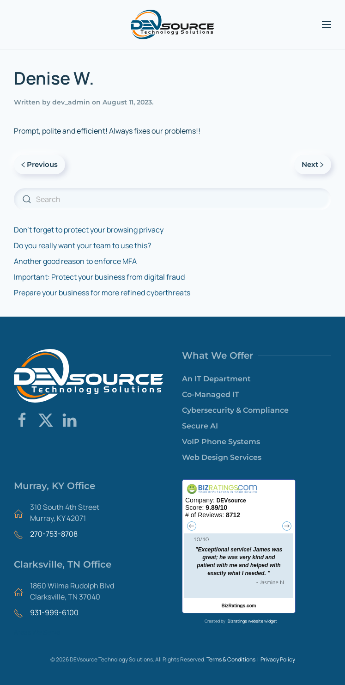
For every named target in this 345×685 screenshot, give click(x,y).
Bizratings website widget (252, 621)
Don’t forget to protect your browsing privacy (88, 230)
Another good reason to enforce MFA (75, 261)
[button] (326, 24)
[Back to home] (172, 24)
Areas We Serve (37, 632)
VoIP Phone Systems (221, 441)
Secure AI (200, 426)
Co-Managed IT (210, 394)
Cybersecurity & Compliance (235, 410)
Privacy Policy (277, 659)
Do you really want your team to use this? (82, 245)
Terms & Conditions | (233, 659)
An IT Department (216, 378)
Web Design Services (221, 457)
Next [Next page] (313, 164)
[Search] (172, 199)
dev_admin (71, 102)
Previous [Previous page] (39, 164)
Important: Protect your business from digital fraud (99, 277)
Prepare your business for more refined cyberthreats (102, 292)
